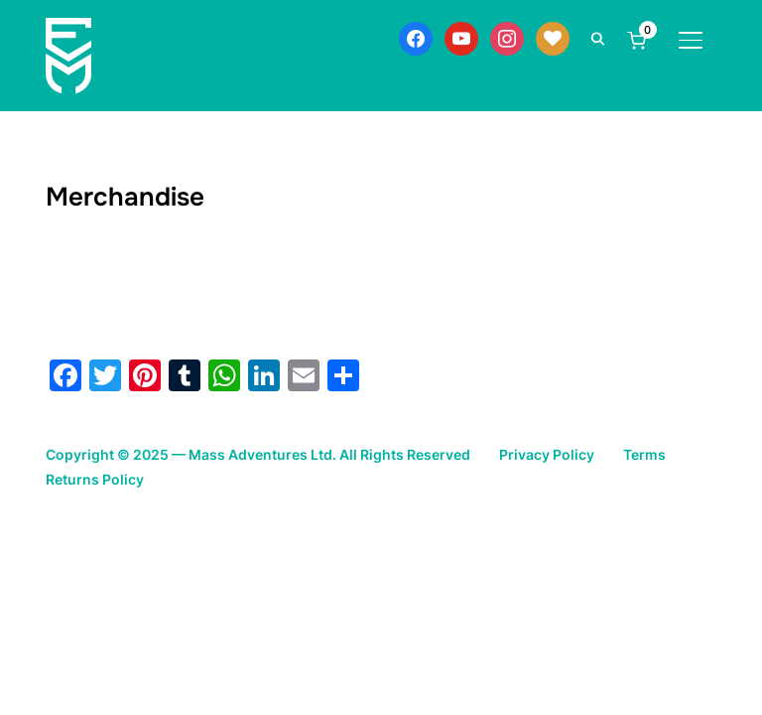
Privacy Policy (546, 454)
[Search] (598, 38)
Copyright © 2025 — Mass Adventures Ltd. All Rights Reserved (258, 454)
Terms (644, 454)
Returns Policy (95, 479)
